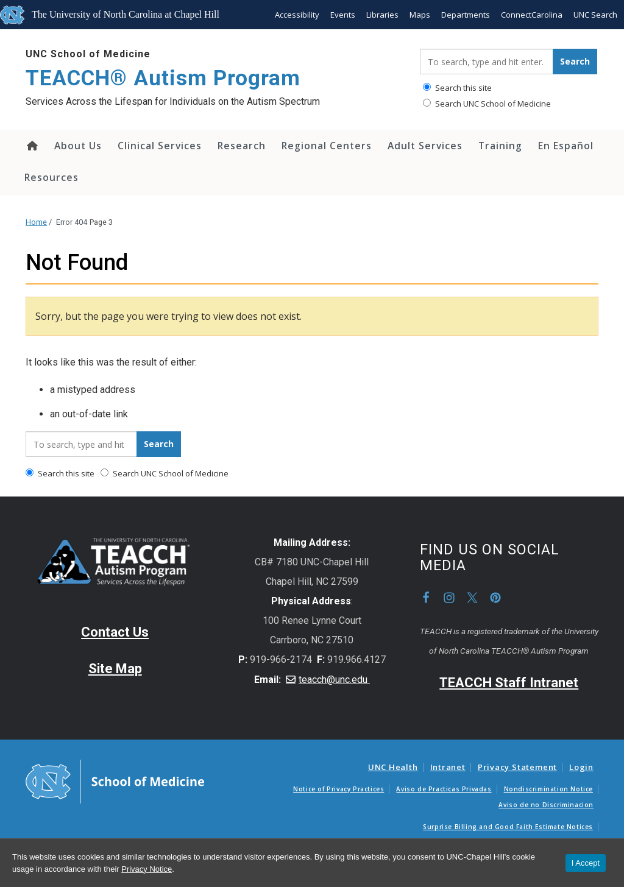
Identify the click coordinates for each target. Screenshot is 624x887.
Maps (420, 14)
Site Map (115, 668)
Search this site (457, 87)
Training (500, 145)
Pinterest (495, 598)
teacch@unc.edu (334, 679)
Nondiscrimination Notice (548, 789)
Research (242, 145)
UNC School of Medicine (88, 54)
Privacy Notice (146, 869)
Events (342, 14)
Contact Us (115, 632)
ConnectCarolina (531, 14)
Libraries (382, 14)
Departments (465, 14)
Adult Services (425, 145)
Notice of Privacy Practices (338, 789)
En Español (566, 145)
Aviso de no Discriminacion (546, 804)
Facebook (426, 598)
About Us (78, 145)
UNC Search (595, 14)
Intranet (448, 767)
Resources (51, 177)
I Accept (586, 863)
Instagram (449, 598)
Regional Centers (327, 145)
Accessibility (297, 14)
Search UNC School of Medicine (487, 103)
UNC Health (393, 767)
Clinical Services (160, 145)
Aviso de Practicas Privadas (443, 789)
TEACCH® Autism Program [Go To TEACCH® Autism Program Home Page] (163, 78)
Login (581, 767)
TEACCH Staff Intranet (508, 682)
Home (31, 145)
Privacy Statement (517, 767)
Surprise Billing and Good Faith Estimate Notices (508, 826)
